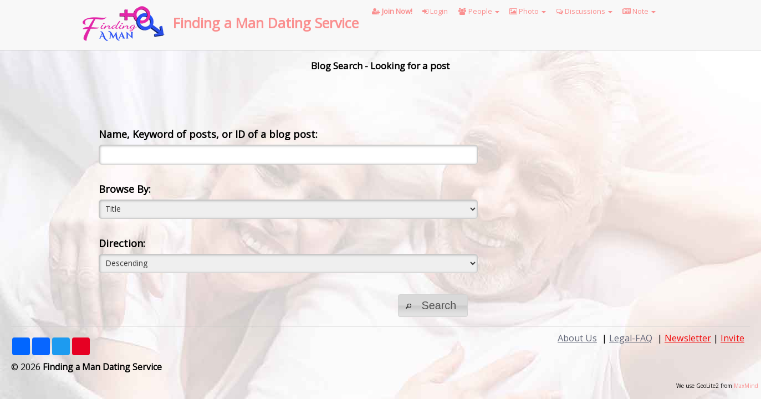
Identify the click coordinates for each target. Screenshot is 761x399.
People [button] (479, 11)
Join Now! (392, 11)
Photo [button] (527, 11)
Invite (732, 338)
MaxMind (746, 386)
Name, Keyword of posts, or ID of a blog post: (208, 134)
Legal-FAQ (630, 338)
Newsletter (688, 338)
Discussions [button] (584, 11)
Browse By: (125, 189)
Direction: (122, 243)
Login (435, 11)
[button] (433, 305)
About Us (577, 338)
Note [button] (639, 11)
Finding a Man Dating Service (266, 22)
